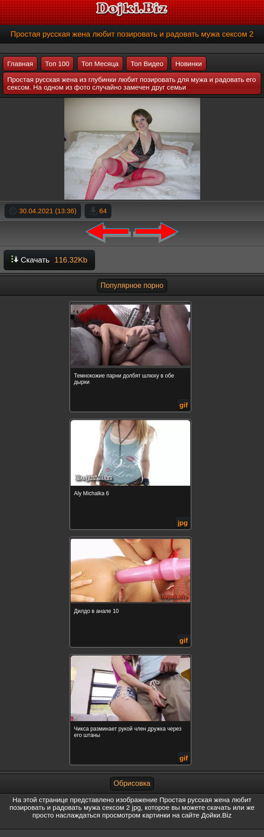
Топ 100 (57, 63)
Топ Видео (146, 63)
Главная (20, 63)
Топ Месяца (100, 63)
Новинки (188, 63)
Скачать (49, 260)
